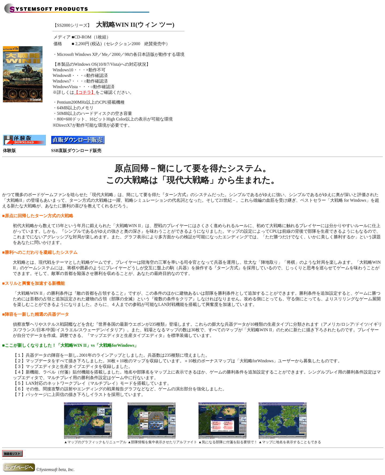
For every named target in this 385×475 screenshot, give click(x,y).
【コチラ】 (84, 92)
